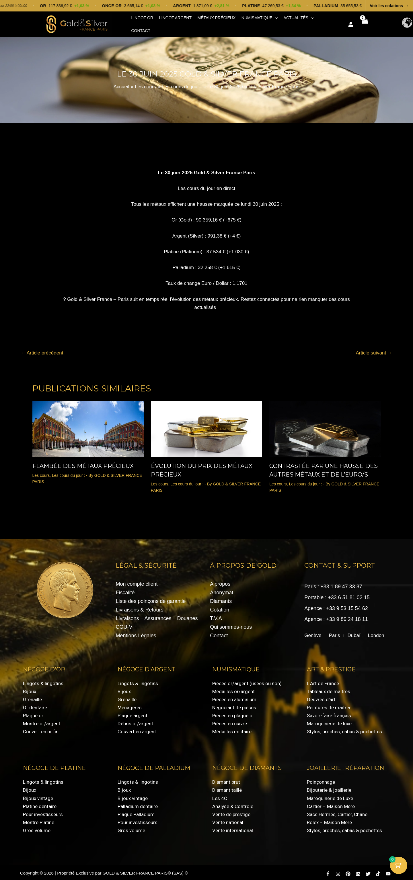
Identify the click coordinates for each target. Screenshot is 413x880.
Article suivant (374, 350)
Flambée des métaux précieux (83, 463)
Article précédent (42, 350)
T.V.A (216, 615)
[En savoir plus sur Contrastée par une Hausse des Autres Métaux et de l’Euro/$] (325, 425)
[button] (268, 23)
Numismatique (253, 23)
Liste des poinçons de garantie (151, 598)
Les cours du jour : (68, 472)
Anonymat (221, 590)
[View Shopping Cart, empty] (364, 23)
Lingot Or (141, 23)
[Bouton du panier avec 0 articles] (398, 865)
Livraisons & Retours (139, 607)
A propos (220, 581)
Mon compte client (136, 581)
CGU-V (124, 624)
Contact (318, 23)
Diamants (221, 598)
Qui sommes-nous (231, 624)
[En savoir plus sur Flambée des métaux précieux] (88, 425)
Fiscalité (125, 590)
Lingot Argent (172, 23)
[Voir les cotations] (206, 5)
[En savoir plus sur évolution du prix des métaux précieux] (206, 425)
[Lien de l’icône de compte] (350, 23)
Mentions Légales (136, 633)
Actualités (290, 23)
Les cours (41, 472)
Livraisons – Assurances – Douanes (157, 615)
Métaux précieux (212, 23)
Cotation (219, 607)
